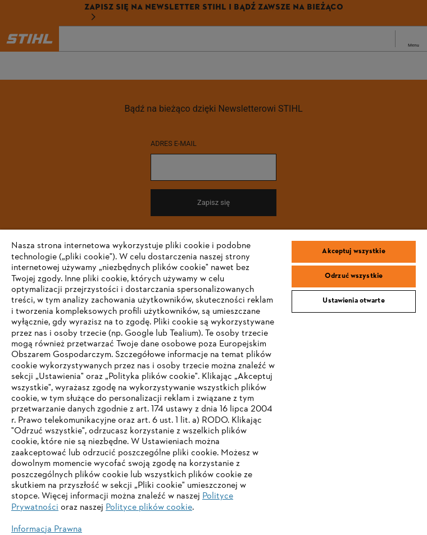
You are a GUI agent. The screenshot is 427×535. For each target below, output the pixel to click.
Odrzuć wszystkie (354, 276)
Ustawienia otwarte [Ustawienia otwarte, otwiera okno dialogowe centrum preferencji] (353, 301)
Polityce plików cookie (149, 507)
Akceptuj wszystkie (353, 251)
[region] (213, 382)
